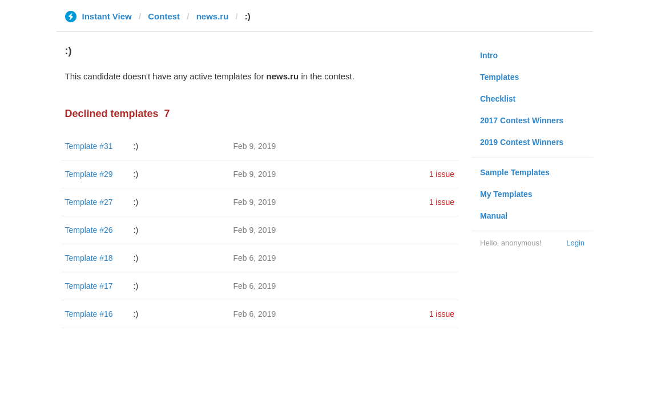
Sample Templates (515, 172)
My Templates (506, 194)
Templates (499, 77)
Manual (493, 215)
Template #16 (89, 314)
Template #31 (89, 146)
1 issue (441, 174)
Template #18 (89, 258)
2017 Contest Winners (521, 120)
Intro (489, 55)
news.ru (212, 16)
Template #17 (89, 286)
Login (575, 243)
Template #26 (89, 230)
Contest (164, 16)
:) (136, 146)
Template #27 (89, 202)
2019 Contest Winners (521, 142)
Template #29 (89, 174)
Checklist (497, 98)
